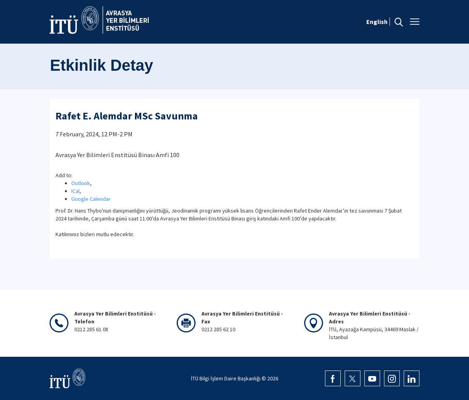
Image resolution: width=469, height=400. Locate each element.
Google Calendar (91, 198)
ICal (75, 190)
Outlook (80, 183)
